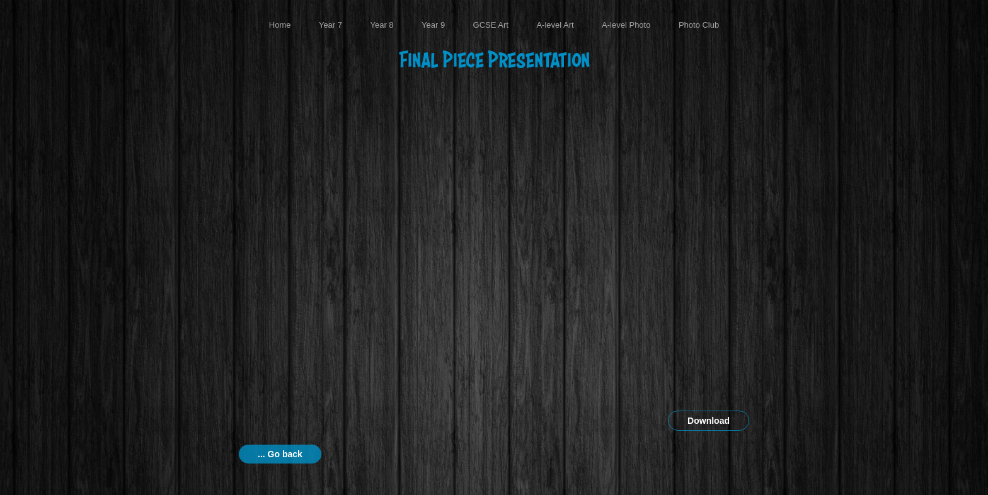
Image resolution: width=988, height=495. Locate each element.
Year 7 (330, 25)
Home (280, 25)
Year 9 (433, 25)
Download (708, 421)
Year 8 (381, 25)
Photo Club (699, 25)
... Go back (280, 454)
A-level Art (554, 25)
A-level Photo (626, 25)
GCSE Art (490, 25)
